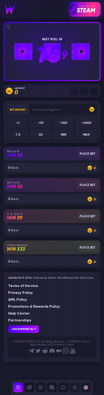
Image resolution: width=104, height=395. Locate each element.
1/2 (18, 134)
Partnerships (19, 320)
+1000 (86, 122)
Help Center (19, 313)
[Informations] (8, 26)
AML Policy (17, 300)
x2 (41, 134)
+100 (63, 122)
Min (63, 134)
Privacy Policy (20, 293)
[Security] (18, 387)
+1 (17, 122)
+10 (40, 122)
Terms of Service (23, 286)
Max (86, 134)
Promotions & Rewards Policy (34, 307)
